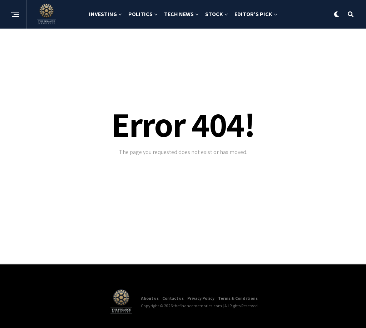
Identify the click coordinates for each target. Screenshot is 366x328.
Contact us (173, 298)
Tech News (179, 14)
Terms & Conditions (238, 298)
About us (150, 298)
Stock (214, 14)
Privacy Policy (200, 298)
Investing (103, 14)
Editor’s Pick (253, 14)
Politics (140, 14)
